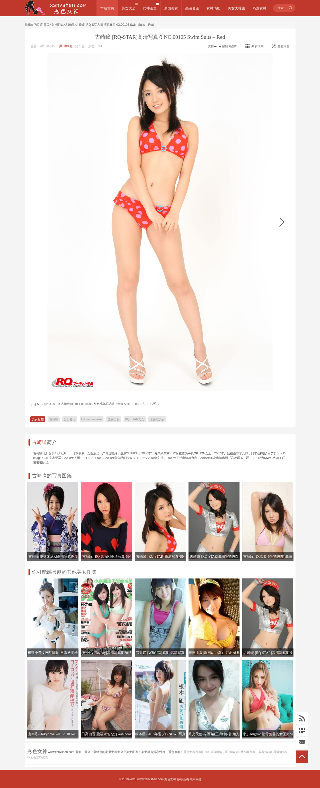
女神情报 (213, 8)
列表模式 (258, 46)
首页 (47, 25)
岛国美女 (171, 8)
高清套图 (192, 8)
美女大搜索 (236, 8)
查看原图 (281, 46)
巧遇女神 (259, 8)
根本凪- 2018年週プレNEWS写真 (160, 734)
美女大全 (129, 8)
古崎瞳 (69, 25)
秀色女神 (170, 779)
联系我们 (195, 779)
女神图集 (150, 8)
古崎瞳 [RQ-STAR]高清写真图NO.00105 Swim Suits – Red (115, 25)
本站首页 (107, 8)
